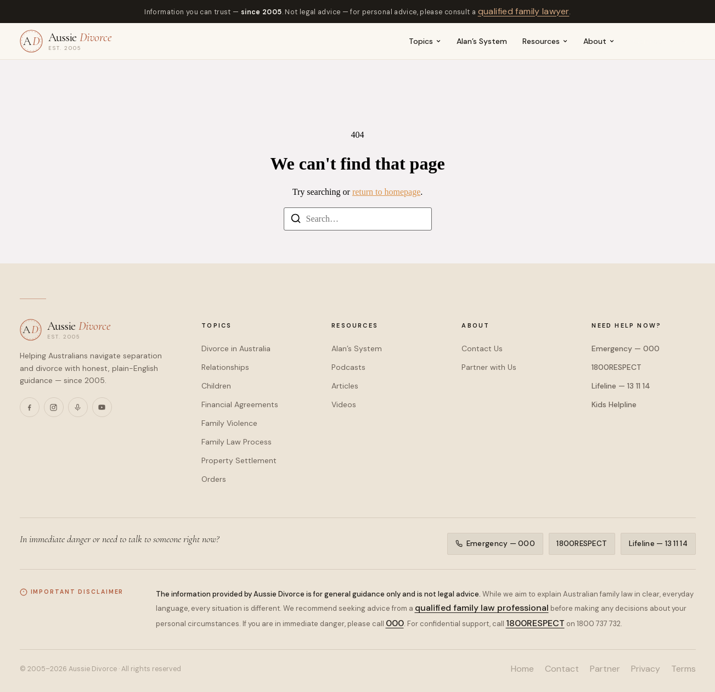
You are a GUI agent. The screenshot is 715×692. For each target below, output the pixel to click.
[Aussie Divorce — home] (66, 41)
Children (216, 386)
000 (395, 623)
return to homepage (386, 191)
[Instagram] (54, 407)
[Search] (296, 220)
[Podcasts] (78, 407)
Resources (545, 41)
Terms (683, 668)
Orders (213, 479)
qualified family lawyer (524, 11)
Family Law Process (236, 442)
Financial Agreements (239, 404)
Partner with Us (488, 367)
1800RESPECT (616, 367)
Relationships (225, 367)
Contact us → (661, 41)
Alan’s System (482, 41)
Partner (605, 668)
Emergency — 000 (626, 348)
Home (522, 668)
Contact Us (482, 348)
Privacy (645, 668)
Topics (425, 41)
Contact (562, 668)
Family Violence (229, 423)
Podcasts (348, 367)
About (599, 41)
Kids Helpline (614, 404)
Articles (344, 386)
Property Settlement (239, 460)
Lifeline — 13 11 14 (621, 386)
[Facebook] (30, 407)
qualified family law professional (482, 608)
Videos (343, 404)
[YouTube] (102, 407)
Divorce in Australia (236, 348)
